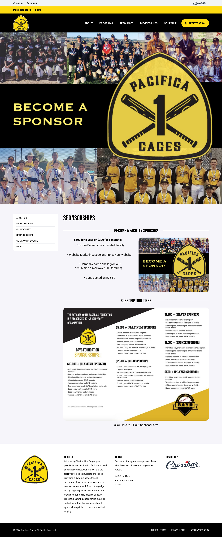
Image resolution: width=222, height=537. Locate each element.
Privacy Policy (178, 529)
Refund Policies (158, 529)
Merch (20, 246)
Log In (17, 3)
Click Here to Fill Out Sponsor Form (136, 425)
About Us (21, 217)
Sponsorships (25, 234)
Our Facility (23, 229)
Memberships (148, 23)
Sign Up (32, 3)
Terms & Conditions (199, 529)
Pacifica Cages (23, 10)
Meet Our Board (25, 223)
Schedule (170, 23)
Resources (126, 23)
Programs (106, 23)
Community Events (27, 240)
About (89, 23)
